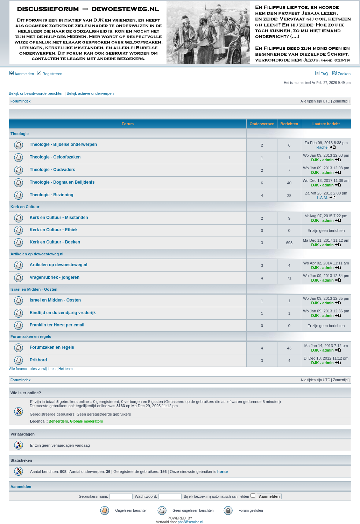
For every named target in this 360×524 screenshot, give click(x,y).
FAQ (321, 74)
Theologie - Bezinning (51, 194)
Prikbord (38, 359)
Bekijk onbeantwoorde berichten (36, 93)
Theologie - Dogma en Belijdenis (62, 182)
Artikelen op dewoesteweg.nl (36, 254)
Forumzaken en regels (30, 336)
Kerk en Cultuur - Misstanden (59, 217)
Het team (65, 369)
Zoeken (341, 74)
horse (222, 471)
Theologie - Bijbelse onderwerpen (63, 144)
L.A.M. (322, 198)
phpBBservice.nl (190, 522)
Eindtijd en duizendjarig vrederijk (63, 312)
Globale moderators (86, 421)
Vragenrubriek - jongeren (54, 277)
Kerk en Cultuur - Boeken (55, 242)
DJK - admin (322, 160)
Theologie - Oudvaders (52, 169)
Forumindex (20, 101)
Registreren (49, 74)
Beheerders (58, 421)
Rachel (322, 147)
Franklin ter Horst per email (57, 325)
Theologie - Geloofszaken (55, 157)
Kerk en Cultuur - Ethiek (54, 229)
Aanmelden (21, 74)
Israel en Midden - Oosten (33, 289)
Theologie (19, 134)
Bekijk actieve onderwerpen (90, 93)
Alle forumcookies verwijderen (32, 369)
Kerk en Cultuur (25, 207)
